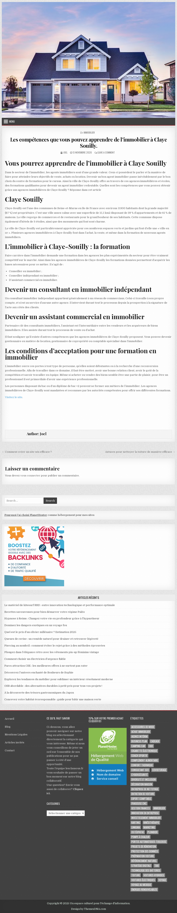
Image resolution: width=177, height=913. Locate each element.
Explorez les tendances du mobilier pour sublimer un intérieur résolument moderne (58, 679)
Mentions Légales (16, 734)
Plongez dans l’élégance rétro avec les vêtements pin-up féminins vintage (51, 652)
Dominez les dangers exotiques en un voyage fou (35, 625)
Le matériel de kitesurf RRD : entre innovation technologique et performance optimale (59, 605)
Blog (8, 726)
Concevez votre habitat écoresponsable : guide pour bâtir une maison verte (52, 699)
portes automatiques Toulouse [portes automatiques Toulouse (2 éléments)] (148, 842)
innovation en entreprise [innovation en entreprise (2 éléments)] (145, 813)
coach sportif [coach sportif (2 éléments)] (139, 756)
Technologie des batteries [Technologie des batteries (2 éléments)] (145, 870)
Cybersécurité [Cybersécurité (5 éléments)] (139, 775)
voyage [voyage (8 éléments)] (162, 880)
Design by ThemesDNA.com (88, 909)
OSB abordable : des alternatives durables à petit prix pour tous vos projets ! (53, 685)
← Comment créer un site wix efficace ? (27, 451)
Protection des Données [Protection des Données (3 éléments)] (144, 851)
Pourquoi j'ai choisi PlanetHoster (25, 515)
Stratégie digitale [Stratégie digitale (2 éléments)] (141, 866)
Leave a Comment (106, 152)
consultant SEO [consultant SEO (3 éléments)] (140, 770)
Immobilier (89, 132)
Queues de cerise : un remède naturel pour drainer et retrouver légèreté (51, 638)
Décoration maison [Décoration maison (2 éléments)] (141, 784)
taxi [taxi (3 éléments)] (157, 866)
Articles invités (14, 742)
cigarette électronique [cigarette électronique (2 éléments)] (144, 751)
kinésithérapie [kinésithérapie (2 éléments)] (151, 822)
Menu (12, 121)
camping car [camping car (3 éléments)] (138, 746)
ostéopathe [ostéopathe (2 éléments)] (137, 832)
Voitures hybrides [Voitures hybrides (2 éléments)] (154, 875)
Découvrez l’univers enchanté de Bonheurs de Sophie (38, 672)
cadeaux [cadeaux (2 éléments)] (155, 741)
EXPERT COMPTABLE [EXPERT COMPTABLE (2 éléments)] (141, 799)
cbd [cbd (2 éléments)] (151, 746)
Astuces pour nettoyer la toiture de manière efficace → (140, 451)
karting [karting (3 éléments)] (135, 822)
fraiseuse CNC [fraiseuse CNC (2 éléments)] (139, 803)
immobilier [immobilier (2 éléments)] (159, 808)
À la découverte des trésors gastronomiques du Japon (39, 692)
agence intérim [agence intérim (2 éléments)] (139, 736)
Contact (10, 750)
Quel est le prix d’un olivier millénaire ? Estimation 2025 (40, 632)
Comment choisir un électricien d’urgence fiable (35, 658)
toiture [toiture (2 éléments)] (135, 875)
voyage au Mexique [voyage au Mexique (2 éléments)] (141, 885)
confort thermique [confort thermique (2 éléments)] (142, 765)
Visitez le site (13, 397)
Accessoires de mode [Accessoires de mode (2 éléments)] (142, 727)
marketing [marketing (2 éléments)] (149, 827)
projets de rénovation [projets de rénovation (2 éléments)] (143, 846)
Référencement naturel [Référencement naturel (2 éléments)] (144, 861)
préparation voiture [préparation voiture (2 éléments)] (142, 856)
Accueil (9, 718)
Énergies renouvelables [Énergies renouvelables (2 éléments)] (144, 889)
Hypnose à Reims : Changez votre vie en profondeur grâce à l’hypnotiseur (51, 618)
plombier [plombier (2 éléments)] (152, 832)
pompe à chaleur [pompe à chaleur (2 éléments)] (140, 837)
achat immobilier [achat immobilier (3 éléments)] (140, 732)
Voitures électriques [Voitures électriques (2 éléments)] (143, 880)
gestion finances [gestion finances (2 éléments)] (140, 808)
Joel (65, 152)
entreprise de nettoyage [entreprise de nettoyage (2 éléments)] (144, 789)
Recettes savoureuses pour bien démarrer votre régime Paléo (44, 611)
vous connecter (30, 475)
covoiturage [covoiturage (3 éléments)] (159, 770)
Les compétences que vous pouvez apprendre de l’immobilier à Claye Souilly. (88, 142)
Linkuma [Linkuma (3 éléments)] (135, 827)
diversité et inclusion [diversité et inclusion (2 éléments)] (143, 779)
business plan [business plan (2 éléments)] (139, 741)
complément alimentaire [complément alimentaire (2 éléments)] (144, 760)
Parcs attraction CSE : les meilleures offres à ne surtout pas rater (46, 665)
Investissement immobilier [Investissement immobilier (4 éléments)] (146, 818)
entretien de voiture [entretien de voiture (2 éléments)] (142, 794)
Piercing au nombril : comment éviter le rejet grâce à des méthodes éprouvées (54, 645)
